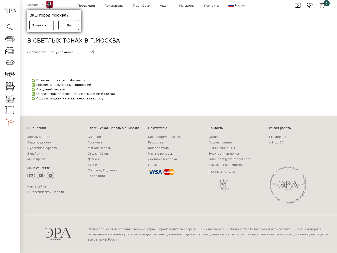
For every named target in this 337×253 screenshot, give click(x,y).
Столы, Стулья (99, 153)
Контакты (211, 5)
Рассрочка (156, 142)
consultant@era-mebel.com (229, 159)
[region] (10, 143)
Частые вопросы (160, 153)
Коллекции (96, 176)
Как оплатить (158, 148)
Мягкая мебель (99, 148)
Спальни (94, 137)
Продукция (86, 5)
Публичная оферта (42, 148)
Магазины (187, 5)
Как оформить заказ (164, 137)
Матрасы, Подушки (102, 170)
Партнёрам (141, 5)
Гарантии (155, 164)
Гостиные (95, 142)
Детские (94, 159)
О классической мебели (45, 192)
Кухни (92, 164)
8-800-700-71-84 (222, 148)
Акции (165, 5)
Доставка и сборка (162, 159)
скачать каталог (223, 171)
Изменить (39, 25)
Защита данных (39, 142)
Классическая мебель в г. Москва (113, 128)
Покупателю (114, 5)
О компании (36, 128)
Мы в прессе (36, 159)
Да (69, 25)
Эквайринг (35, 153)
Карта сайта (36, 186)
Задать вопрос (38, 137)
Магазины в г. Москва (226, 164)
